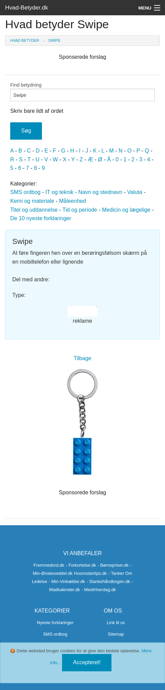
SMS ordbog (25, 192)
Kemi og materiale (32, 201)
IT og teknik (59, 192)
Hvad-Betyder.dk (26, 7)
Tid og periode (79, 210)
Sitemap (116, 634)
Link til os (116, 622)
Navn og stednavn (100, 192)
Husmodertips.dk (90, 573)
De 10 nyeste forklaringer (40, 218)
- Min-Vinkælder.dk (67, 581)
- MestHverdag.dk (98, 589)
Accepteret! (87, 662)
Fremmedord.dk (48, 565)
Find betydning (82, 91)
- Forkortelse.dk (81, 565)
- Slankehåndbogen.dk (108, 581)
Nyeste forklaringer (55, 622)
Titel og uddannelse (34, 210)
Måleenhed (72, 201)
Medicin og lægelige (126, 210)
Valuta (134, 192)
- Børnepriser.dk (113, 565)
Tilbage (82, 358)
